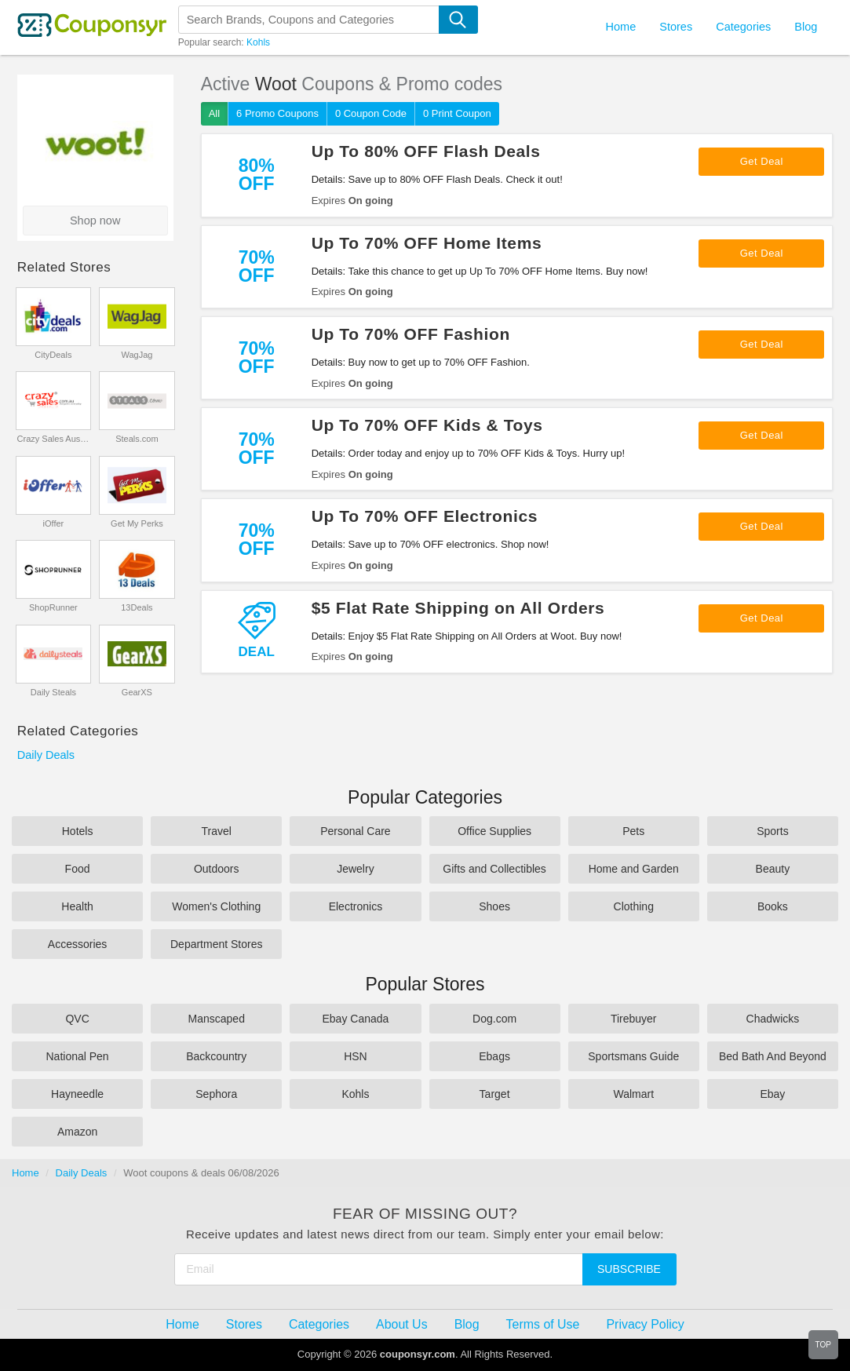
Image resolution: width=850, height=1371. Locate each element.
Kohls (258, 42)
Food (77, 868)
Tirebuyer (634, 1018)
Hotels (77, 831)
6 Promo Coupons (277, 113)
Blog (805, 26)
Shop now (95, 220)
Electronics (355, 906)
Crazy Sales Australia (53, 438)
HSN (355, 1056)
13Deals (136, 607)
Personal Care (355, 831)
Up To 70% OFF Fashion (411, 334)
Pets (633, 831)
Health (77, 906)
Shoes (494, 906)
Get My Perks (137, 523)
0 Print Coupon (457, 113)
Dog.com (494, 1018)
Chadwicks (773, 1018)
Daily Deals (46, 755)
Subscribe (629, 1269)
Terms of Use (543, 1324)
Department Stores (216, 944)
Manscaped (216, 1018)
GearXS (137, 692)
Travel (217, 831)
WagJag (136, 354)
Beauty (773, 868)
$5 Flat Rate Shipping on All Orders (458, 608)
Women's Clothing (216, 906)
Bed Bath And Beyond (772, 1056)
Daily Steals (53, 692)
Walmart (633, 1094)
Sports (772, 831)
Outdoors (216, 868)
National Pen (77, 1056)
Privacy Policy (645, 1324)
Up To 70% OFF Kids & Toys (427, 425)
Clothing (634, 906)
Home (25, 1173)
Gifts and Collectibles (494, 868)
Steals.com (136, 438)
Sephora (216, 1094)
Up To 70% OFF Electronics (425, 516)
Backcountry (216, 1056)
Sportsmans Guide (633, 1056)
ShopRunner (53, 607)
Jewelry (355, 868)
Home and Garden (634, 868)
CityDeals (53, 354)
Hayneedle (77, 1094)
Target (495, 1094)
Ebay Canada (355, 1018)
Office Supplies (494, 831)
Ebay (772, 1094)
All (214, 113)
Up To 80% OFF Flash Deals (426, 151)
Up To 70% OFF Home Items (427, 243)
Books (772, 906)
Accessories (77, 944)
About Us (402, 1324)
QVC (77, 1018)
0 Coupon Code (371, 113)
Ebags (494, 1056)
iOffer (53, 523)
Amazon (77, 1131)
